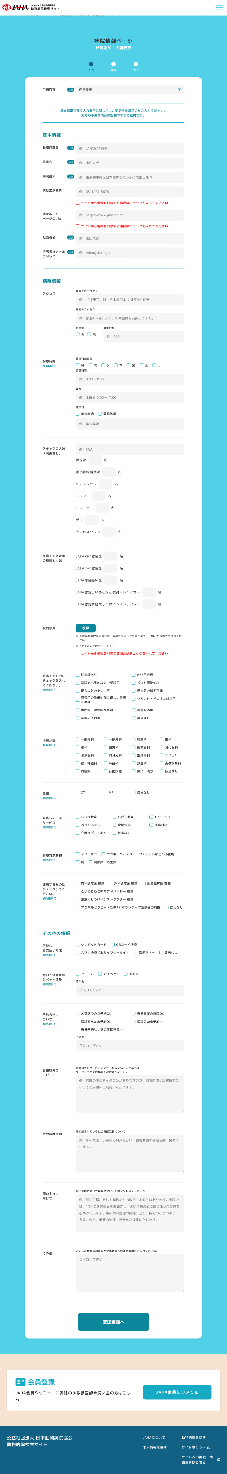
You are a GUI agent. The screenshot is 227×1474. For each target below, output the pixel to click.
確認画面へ (113, 1322)
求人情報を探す (155, 1447)
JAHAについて (154, 1437)
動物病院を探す (194, 1437)
